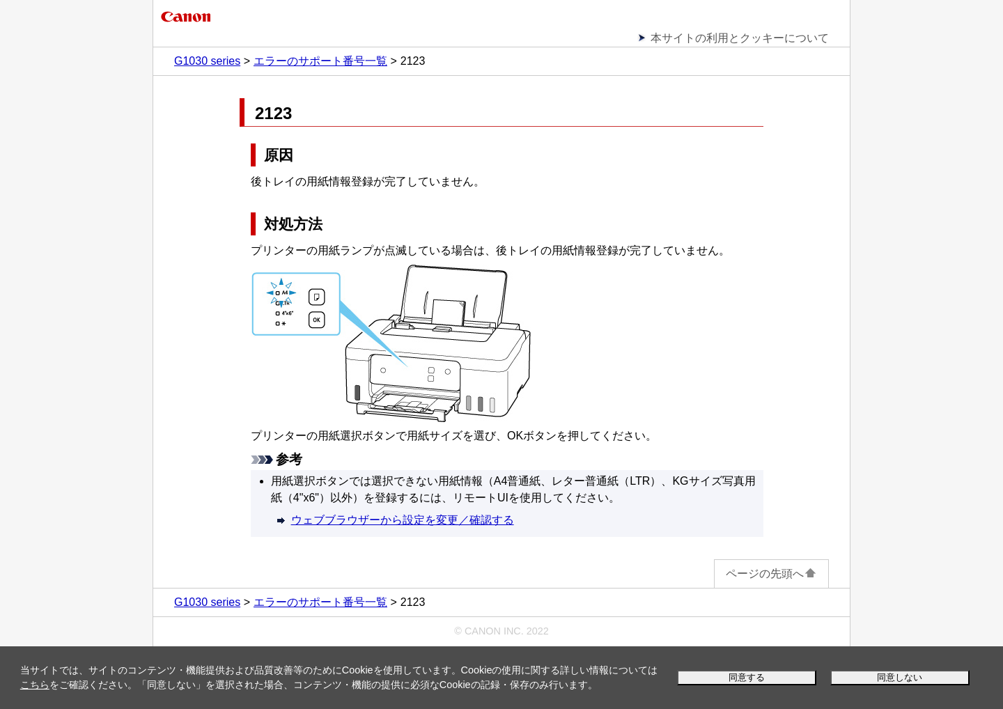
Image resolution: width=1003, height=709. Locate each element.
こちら (34, 684)
